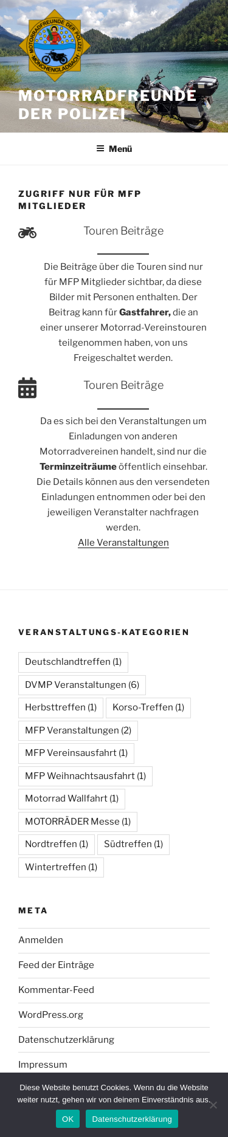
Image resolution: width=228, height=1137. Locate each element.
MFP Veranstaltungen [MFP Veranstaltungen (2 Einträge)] (78, 730)
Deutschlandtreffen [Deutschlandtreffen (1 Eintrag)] (73, 661)
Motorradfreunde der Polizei (108, 105)
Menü (114, 148)
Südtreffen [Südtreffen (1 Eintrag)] (133, 844)
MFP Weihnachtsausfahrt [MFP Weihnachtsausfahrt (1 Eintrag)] (85, 776)
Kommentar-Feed (56, 989)
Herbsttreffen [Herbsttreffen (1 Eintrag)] (61, 707)
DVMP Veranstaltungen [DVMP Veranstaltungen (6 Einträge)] (82, 684)
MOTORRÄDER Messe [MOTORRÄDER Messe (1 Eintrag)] (78, 821)
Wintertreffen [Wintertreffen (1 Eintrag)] (61, 867)
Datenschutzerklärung (66, 1039)
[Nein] (213, 1105)
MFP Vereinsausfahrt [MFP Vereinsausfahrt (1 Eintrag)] (76, 752)
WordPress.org (50, 1014)
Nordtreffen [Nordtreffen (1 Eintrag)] (56, 844)
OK (68, 1119)
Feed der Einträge (56, 965)
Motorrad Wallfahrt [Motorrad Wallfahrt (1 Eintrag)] (72, 798)
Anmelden (40, 940)
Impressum (42, 1064)
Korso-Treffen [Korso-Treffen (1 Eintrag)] (148, 707)
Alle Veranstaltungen (123, 542)
